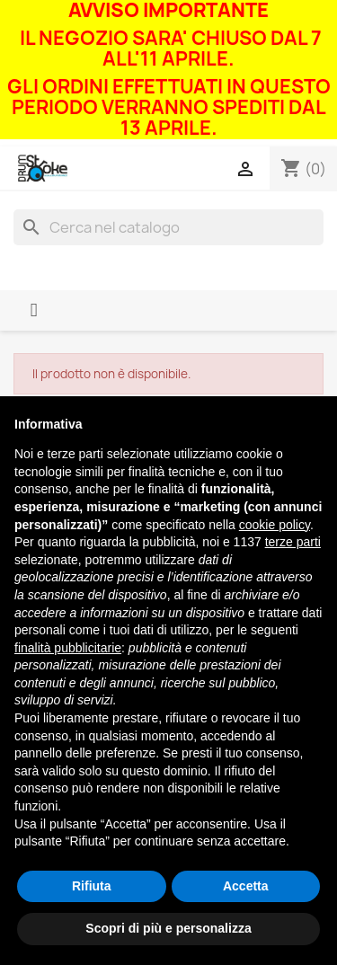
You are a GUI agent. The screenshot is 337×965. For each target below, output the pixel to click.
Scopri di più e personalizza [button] (168, 928)
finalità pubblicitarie (67, 648)
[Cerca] (168, 227)
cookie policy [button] (274, 525)
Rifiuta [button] (91, 886)
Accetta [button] (246, 886)
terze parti (293, 542)
